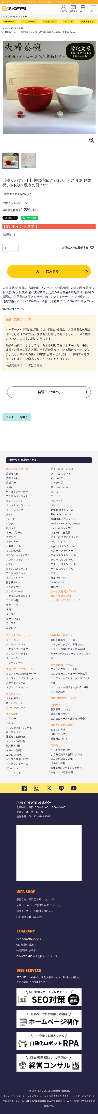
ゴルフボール (58, 582)
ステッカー (12, 541)
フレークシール (14, 662)
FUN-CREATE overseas (29, 917)
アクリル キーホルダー (63, 469)
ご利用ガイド (58, 705)
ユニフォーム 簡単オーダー (21, 673)
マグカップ (12, 605)
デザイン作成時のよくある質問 (68, 649)
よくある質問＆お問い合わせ (66, 754)
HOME (5, 28)
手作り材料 (12, 714)
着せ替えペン (13, 732)
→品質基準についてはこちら (23, 365)
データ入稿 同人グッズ (63, 591)
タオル (9, 514)
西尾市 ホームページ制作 (67, 1101)
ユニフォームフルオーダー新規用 (69, 673)
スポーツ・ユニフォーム (19, 669)
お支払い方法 (58, 729)
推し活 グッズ (24, 1096)
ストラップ (57, 482)
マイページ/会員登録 (62, 772)
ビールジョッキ (14, 618)
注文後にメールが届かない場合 (68, 718)
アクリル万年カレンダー (19, 596)
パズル (9, 564)
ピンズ (54, 491)
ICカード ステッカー (62, 550)
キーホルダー (58, 478)
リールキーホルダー (62, 487)
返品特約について (13, 309)
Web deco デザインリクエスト (67, 768)
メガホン (11, 487)
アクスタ (69, 21)
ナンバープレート (16, 707)
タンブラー (12, 614)
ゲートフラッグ (14, 510)
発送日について (49, 392)
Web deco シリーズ (17, 469)
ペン (53, 505)
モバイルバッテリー (62, 528)
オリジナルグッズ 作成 (42, 1096)
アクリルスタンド (16, 644)
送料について (58, 734)
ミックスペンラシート (18, 505)
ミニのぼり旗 (13, 550)
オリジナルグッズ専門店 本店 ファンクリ (39, 905)
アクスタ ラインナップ (18, 635)
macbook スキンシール (63, 518)
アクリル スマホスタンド (64, 537)
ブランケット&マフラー (19, 555)
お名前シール (13, 546)
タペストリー (13, 586)
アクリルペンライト (17, 496)
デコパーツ (12, 768)
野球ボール (57, 586)
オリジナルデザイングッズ (65, 600)
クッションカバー (16, 578)
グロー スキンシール (62, 559)
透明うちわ (12, 478)
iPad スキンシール (61, 514)
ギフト (14, 28)
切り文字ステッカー (17, 491)
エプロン (11, 627)
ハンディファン (14, 559)
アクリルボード (14, 591)
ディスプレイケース (17, 763)
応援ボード (12, 482)
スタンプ (11, 537)
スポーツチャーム (16, 682)
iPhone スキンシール (62, 510)
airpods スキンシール (62, 546)
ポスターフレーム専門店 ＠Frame (34, 911)
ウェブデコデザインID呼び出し (68, 644)
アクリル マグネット (62, 473)
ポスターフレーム (16, 1101)
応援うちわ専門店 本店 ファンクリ (35, 899)
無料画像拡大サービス (63, 640)
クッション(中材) (15, 741)
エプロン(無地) (14, 754)
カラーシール (13, 773)
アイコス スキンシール (63, 555)
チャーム (55, 496)
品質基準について (60, 709)
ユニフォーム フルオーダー (21, 678)
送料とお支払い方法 (62, 725)
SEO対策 (51, 1101)
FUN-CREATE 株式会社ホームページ (36, 956)
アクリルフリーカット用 (64, 669)
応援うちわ (12, 473)
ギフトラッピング (60, 749)
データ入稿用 (58, 691)
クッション (12, 658)
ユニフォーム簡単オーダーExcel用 (69, 687)
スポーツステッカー (17, 687)
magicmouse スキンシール (65, 523)
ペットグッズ (50, 21)
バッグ (9, 523)
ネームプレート (14, 532)
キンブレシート (14, 500)
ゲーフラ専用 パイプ (17, 759)
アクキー (66, 1096)
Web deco (9, 21)
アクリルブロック (16, 573)
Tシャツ (10, 518)
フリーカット (13, 640)
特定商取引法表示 (26, 950)
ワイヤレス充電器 (60, 532)
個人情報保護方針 (26, 944)
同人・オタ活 (87, 21)
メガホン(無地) (14, 750)
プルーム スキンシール (63, 564)
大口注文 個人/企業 (61, 596)
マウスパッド (58, 541)
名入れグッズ (13, 693)
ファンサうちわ (10, 1096)
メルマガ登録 (58, 763)
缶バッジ (11, 528)
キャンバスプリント (17, 568)
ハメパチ (11, 718)
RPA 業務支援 (86, 1101)
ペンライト (12, 723)
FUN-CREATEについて (63, 698)
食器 (21, 28)
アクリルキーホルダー (18, 649)
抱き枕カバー (13, 582)
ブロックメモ (58, 500)
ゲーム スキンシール (62, 568)
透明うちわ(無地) (15, 736)
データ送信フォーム (62, 664)
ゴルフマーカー (59, 578)
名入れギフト (13, 698)
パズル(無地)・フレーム (19, 727)
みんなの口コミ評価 (62, 758)
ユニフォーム (29, 21)
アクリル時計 (13, 600)
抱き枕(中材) (13, 745)
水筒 (8, 609)
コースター (12, 623)
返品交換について (60, 714)
